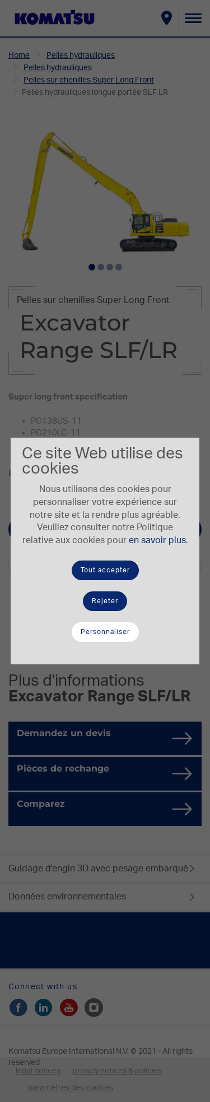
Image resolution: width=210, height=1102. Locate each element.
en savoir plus (157, 540)
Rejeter (105, 601)
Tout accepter (105, 570)
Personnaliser (105, 631)
